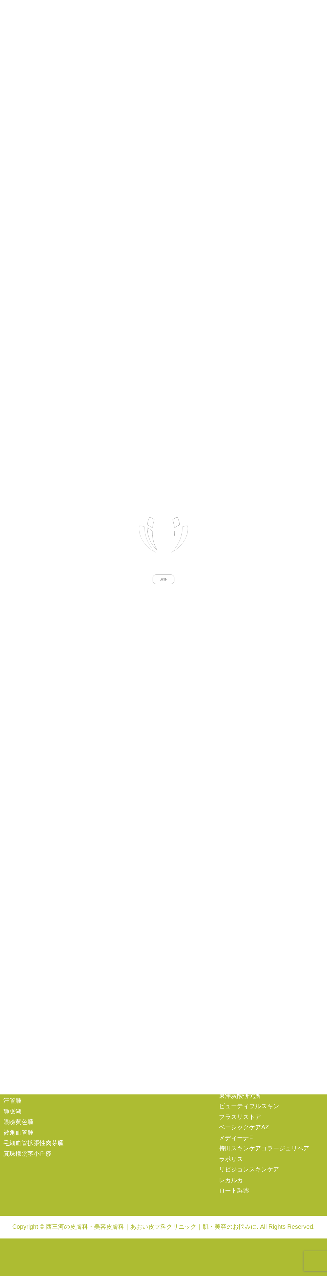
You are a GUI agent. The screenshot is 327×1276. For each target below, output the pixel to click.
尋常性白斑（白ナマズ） (36, 921)
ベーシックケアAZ (244, 1127)
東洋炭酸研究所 (240, 1095)
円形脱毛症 (18, 932)
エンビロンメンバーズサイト (42, 818)
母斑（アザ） (21, 1079)
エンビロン (234, 1021)
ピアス (120, 883)
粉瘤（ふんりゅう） (30, 1069)
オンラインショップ (30, 808)
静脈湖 (12, 1111)
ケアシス (231, 824)
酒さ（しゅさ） (24, 879)
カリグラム (234, 1042)
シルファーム (237, 834)
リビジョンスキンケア (249, 1169)
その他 (120, 835)
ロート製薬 (234, 1190)
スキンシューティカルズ (252, 1074)
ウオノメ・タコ (24, 953)
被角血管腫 (18, 1132)
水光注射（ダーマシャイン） (258, 929)
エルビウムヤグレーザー (252, 813)
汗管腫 (12, 1100)
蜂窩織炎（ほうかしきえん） (42, 1027)
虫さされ (15, 1006)
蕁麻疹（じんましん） (33, 900)
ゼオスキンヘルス (243, 1085)
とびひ (12, 1016)
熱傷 (9, 1048)
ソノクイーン (237, 845)
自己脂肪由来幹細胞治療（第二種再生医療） (162, 960)
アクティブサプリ (243, 1011)
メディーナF (236, 1138)
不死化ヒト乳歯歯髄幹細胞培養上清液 (162, 944)
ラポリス (231, 1159)
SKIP (163, 434)
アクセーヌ (234, 990)
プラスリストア (240, 1117)
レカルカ (231, 1180)
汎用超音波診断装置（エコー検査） (267, 919)
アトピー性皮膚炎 (27, 889)
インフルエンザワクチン (144, 1015)
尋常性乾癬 (18, 911)
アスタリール (237, 1000)
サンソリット (237, 1053)
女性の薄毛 (126, 873)
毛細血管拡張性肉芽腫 (33, 1143)
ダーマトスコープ (243, 866)
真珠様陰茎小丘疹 (27, 1153)
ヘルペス (15, 974)
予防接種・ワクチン (138, 988)
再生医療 (123, 906)
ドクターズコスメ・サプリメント (264, 962)
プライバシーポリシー (33, 829)
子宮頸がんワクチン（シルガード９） (163, 1005)
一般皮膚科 (18, 852)
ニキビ (12, 868)
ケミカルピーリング (246, 940)
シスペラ (231, 1064)
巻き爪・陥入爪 (24, 963)
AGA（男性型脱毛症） (141, 862)
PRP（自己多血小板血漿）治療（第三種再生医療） (162, 928)
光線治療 (15, 1090)
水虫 (9, 942)
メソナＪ (231, 908)
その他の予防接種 (135, 1026)
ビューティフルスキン (249, 1106)
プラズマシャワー (243, 897)
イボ (9, 995)
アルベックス (237, 979)
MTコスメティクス (244, 1032)
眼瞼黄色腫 (18, 1122)
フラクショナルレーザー (252, 887)
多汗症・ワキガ (24, 1058)
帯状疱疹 (15, 985)
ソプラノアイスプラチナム (255, 855)
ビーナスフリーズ (243, 876)
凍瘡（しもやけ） (27, 1037)
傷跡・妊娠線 (129, 812)
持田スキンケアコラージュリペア (264, 1148)
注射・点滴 (126, 852)
